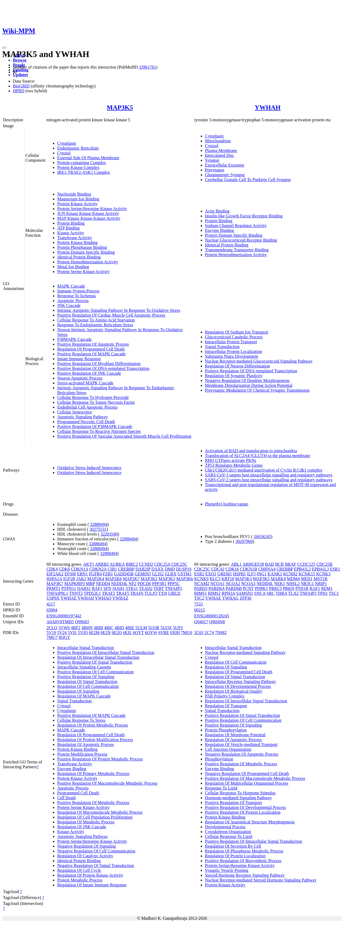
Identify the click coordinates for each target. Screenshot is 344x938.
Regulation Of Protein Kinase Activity (90, 875)
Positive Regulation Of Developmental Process (245, 807)
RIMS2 (214, 593)
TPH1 (322, 593)
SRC (271, 593)
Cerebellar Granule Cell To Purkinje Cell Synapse (248, 179)
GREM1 (224, 574)
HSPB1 (239, 574)
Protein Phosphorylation (226, 730)
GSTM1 (185, 574)
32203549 (109, 534)
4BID (119, 627)
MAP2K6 (113, 578)
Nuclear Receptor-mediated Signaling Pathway (245, 652)
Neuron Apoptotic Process (79, 378)
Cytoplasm (66, 143)
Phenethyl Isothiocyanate (226, 504)
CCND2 (146, 564)
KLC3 (215, 578)
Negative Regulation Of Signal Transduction (95, 865)
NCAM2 (201, 583)
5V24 (62, 632)
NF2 (132, 583)
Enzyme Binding (219, 230)
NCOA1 (217, 583)
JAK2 (81, 578)
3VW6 (64, 627)
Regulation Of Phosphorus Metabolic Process (244, 851)
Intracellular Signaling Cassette (84, 667)
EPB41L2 (302, 569)
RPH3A (228, 593)
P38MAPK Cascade (74, 339)
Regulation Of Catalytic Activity (85, 856)
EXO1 (210, 574)
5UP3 (178, 627)
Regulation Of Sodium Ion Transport (236, 332)
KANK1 (275, 574)
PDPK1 (261, 588)
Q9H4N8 (217, 622)
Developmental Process (225, 826)
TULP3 (150, 593)
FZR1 (108, 574)
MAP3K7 (54, 583)
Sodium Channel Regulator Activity (236, 225)
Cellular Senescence (74, 412)
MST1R (321, 578)
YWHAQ (103, 598)
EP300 (70, 574)
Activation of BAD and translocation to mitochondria (251, 450)
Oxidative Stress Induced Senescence (89, 467)
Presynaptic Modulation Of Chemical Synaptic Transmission (257, 390)
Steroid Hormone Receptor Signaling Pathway (245, 875)
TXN (162, 593)
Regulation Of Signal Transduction (87, 681)
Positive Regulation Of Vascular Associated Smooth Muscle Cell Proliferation (124, 436)
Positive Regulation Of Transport (233, 802)
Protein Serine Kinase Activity (83, 271)
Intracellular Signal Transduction (85, 647)
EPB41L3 (320, 569)
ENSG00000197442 (63, 616)
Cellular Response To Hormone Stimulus (240, 793)
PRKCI (275, 588)
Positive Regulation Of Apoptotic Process (93, 344)
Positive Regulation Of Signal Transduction (94, 662)
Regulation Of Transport (226, 705)
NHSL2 (293, 583)
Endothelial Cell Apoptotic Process (87, 407)
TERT (158, 588)
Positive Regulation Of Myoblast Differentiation (99, 363)
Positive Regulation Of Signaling (85, 676)
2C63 (199, 632)
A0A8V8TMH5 (60, 622)
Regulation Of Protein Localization (235, 856)
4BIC (109, 627)
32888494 (98, 524)
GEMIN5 (143, 574)
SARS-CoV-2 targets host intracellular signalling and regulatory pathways (268, 479)
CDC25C (179, 564)
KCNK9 (201, 578)
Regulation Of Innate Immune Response (92, 885)
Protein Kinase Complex (78, 167)
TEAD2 (146, 588)
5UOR (153, 627)
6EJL (127, 632)
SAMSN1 (244, 593)
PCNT (248, 588)
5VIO (83, 632)
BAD (269, 564)
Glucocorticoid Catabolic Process (234, 337)
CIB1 (112, 569)
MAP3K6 (184, 578)
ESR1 (335, 569)
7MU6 (186, 632)
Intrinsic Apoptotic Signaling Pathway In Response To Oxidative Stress (118, 310)
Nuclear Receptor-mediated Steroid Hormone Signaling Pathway (261, 880)
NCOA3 (248, 583)
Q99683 (82, 622)
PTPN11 (68, 588)
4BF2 (76, 627)
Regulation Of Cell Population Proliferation (94, 817)
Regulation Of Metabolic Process (85, 822)
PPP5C (173, 583)
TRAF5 (122, 593)
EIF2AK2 (54, 574)
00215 (199, 610)
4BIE (129, 627)
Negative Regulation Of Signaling (86, 846)
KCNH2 (290, 574)
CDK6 (64, 569)
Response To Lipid (221, 788)
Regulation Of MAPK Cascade (84, 696)
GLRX (171, 574)
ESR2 (199, 574)
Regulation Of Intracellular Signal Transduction (98, 657)
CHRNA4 (266, 569)
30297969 (244, 541)
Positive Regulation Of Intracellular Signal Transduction (105, 652)
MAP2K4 (95, 578)
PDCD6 (144, 583)
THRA (281, 593)
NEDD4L (119, 583)
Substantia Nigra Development (231, 356)
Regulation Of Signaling (78, 691)
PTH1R (302, 588)
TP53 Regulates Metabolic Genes (234, 465)
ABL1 (236, 564)
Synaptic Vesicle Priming (226, 870)
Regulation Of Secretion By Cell (233, 846)
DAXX (157, 569)
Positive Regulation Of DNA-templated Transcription (103, 368)
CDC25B (324, 564)
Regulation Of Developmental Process (238, 686)
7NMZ (221, 632)
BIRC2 (132, 564)
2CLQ (51, 627)
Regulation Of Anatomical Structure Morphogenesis (250, 822)
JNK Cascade (69, 305)
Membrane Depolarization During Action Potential (248, 385)
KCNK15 (307, 574)
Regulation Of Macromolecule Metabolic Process (99, 812)
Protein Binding (71, 223)
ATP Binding (68, 228)
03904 (51, 610)
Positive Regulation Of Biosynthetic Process (243, 860)
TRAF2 (108, 593)
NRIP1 (321, 583)
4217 (50, 604)
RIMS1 (200, 593)
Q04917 (201, 622)
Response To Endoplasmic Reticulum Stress (95, 325)
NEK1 (279, 583)
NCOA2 (233, 583)
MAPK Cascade (71, 286)
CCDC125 (306, 564)
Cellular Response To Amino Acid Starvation (96, 320)
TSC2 (199, 598)
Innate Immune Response (79, 358)
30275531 (98, 529)
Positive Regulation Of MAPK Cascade (91, 354)
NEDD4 (103, 583)
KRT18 (227, 578)
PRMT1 (53, 588)
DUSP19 (183, 569)
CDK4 (52, 569)
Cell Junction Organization (228, 749)
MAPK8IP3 (74, 583)
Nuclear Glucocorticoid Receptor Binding (241, 240)
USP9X (53, 598)
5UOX (166, 627)
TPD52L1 (92, 593)
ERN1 (82, 574)
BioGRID (21, 86)
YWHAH (268, 107)
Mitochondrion (218, 141)
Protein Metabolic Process (79, 880)
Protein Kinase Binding (77, 242)
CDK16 (232, 569)
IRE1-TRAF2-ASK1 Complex (83, 172)
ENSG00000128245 (211, 616)
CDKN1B (248, 569)
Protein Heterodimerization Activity (236, 254)
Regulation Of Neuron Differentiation (237, 366)
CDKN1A (79, 569)
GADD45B (124, 574)
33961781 (147, 67)
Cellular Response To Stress (81, 720)
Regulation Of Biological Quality (234, 691)
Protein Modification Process (82, 754)
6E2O (117, 632)
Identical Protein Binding (79, 257)
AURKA (117, 564)
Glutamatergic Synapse (225, 174)
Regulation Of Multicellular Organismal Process (246, 783)
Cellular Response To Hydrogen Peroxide (93, 397)
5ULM (141, 627)
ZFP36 (246, 598)
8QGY (64, 637)
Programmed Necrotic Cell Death (86, 421)
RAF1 (97, 588)
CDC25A (162, 564)
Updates (20, 74)
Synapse (212, 160)
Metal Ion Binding (73, 266)
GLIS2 (158, 574)
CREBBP (126, 569)
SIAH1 (118, 588)
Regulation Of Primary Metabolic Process (93, 773)
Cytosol (64, 153)
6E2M (94, 632)
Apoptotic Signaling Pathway (82, 417)
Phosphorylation (219, 759)
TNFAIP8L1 (57, 593)
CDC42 (217, 569)
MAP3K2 (149, 578)
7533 (198, 604)
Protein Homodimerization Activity (87, 262)
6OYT (138, 632)
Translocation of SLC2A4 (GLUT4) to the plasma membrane (257, 455)
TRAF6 (137, 593)
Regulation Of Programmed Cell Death (91, 349)
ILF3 (251, 574)
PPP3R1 (159, 583)
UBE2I (174, 593)
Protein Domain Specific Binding (86, 252)
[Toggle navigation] (4, 47)
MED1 (307, 578)
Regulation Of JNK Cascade (81, 826)
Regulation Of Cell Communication (88, 686)
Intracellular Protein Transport (231, 341)
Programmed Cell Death (78, 793)
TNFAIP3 (173, 588)
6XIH (175, 632)
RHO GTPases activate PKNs (230, 460)
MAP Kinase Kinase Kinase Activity (88, 218)
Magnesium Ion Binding (78, 199)
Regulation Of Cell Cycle (79, 870)
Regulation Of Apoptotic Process (85, 744)
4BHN (87, 627)
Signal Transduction (222, 346)
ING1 (261, 574)
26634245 (262, 536)
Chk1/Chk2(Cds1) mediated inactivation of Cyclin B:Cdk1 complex (263, 470)
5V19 (51, 632)
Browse (19, 60)
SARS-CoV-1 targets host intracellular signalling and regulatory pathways (268, 475)
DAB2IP (142, 569)
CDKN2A (97, 569)
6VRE (163, 632)
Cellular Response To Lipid (228, 836)
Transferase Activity (74, 237)
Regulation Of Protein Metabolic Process (92, 725)
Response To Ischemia (76, 295)
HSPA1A (54, 578)
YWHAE (68, 598)
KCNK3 (323, 574)
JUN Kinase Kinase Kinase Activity (88, 213)
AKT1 (88, 564)
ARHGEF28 (253, 564)
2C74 (209, 632)
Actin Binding (217, 211)
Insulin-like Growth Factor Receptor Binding (244, 216)
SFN (107, 588)
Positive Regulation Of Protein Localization (243, 812)
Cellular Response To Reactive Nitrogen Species (99, 431)
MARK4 (278, 578)
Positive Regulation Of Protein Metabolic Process (100, 759)
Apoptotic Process (73, 300)
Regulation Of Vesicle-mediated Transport (241, 744)
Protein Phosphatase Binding (82, 247)
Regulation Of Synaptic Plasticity (234, 375)
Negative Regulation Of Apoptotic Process (241, 754)
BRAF (290, 564)
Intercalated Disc (219, 155)
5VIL (72, 632)
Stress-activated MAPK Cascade (85, 383)
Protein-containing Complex (81, 162)
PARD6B (234, 588)
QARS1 (84, 588)
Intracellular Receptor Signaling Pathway (240, 681)
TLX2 (293, 593)
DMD (170, 569)
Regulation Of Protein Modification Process (95, 739)
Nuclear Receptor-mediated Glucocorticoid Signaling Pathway (259, 361)
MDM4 (293, 578)
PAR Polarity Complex (225, 696)
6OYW (151, 632)
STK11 (132, 588)
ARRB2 (102, 564)
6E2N (106, 632)
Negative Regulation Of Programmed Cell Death (247, 773)
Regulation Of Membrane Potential (235, 734)
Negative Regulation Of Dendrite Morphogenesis (247, 380)
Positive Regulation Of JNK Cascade (89, 373)
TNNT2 (76, 593)
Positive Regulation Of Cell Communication (95, 672)
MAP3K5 (120, 107)
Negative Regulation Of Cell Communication (96, 851)
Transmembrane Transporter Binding (237, 249)
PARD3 (200, 588)
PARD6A (217, 588)
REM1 (327, 588)
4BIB (98, 627)
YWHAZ (120, 598)
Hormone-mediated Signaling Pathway (238, 797)
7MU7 (52, 637)
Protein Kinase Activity (77, 203)
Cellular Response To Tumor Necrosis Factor (96, 402)
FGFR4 (95, 574)
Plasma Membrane (221, 150)
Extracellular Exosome (224, 165)
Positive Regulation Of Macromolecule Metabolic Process (107, 783)
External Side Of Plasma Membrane (88, 157)
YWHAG (230, 598)
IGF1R (69, 578)
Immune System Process (78, 291)
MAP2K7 (131, 578)
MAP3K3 (167, 578)
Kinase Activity (70, 233)
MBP (90, 583)
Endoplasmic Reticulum (78, 148)
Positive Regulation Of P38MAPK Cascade (94, 426)
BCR (279, 564)
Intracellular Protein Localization (233, 351)
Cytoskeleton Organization (228, 831)
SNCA (260, 593)
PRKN (288, 588)
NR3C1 (307, 583)
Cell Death (66, 797)
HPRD (18, 91)
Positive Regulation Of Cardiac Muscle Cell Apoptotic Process (111, 315)
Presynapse (214, 170)
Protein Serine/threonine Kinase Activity (92, 208)
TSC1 (334, 593)
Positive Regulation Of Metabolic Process (93, 802)
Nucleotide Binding (74, 194)
